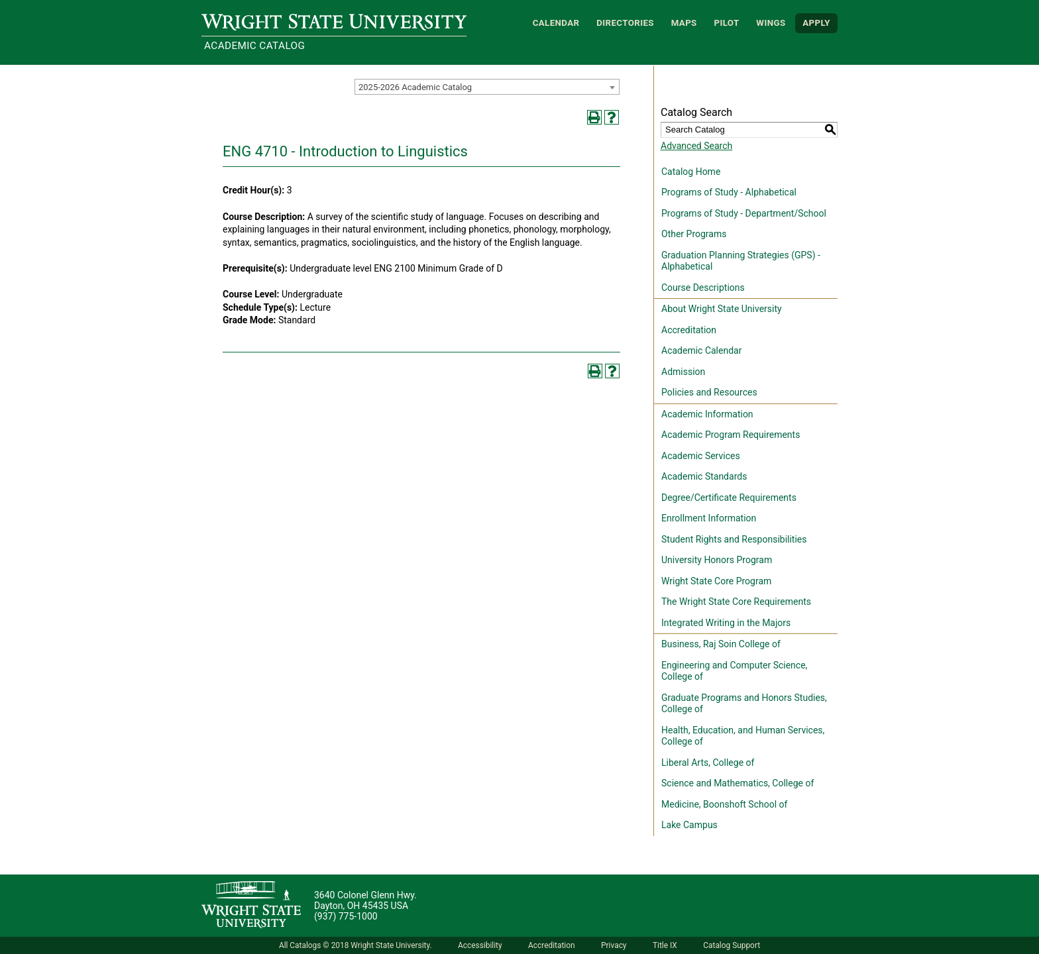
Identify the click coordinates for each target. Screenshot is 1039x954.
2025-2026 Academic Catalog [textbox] (415, 87)
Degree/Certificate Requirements (728, 497)
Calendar (556, 23)
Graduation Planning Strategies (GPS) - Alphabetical (740, 261)
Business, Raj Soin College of (721, 644)
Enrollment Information (708, 518)
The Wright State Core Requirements (736, 601)
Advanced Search (696, 145)
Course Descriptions (703, 287)
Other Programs (693, 234)
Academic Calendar (701, 350)
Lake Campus (689, 825)
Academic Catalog (254, 46)
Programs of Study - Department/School (743, 213)
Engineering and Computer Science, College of (734, 671)
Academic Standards (704, 476)
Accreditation (688, 330)
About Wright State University (721, 308)
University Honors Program (716, 560)
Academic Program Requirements (730, 434)
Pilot (726, 23)
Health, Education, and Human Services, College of (742, 736)
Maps (684, 23)
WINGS (770, 23)
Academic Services (700, 455)
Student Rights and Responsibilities (734, 539)
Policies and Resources (709, 392)
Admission (683, 371)
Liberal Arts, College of (707, 762)
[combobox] (487, 87)
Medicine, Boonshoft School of (724, 804)
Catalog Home (690, 171)
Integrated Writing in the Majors (726, 622)
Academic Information (707, 414)
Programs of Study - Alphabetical (728, 192)
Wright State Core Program (716, 581)
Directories (625, 23)
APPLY (816, 23)
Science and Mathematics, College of (737, 783)
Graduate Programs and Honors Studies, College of (744, 703)
